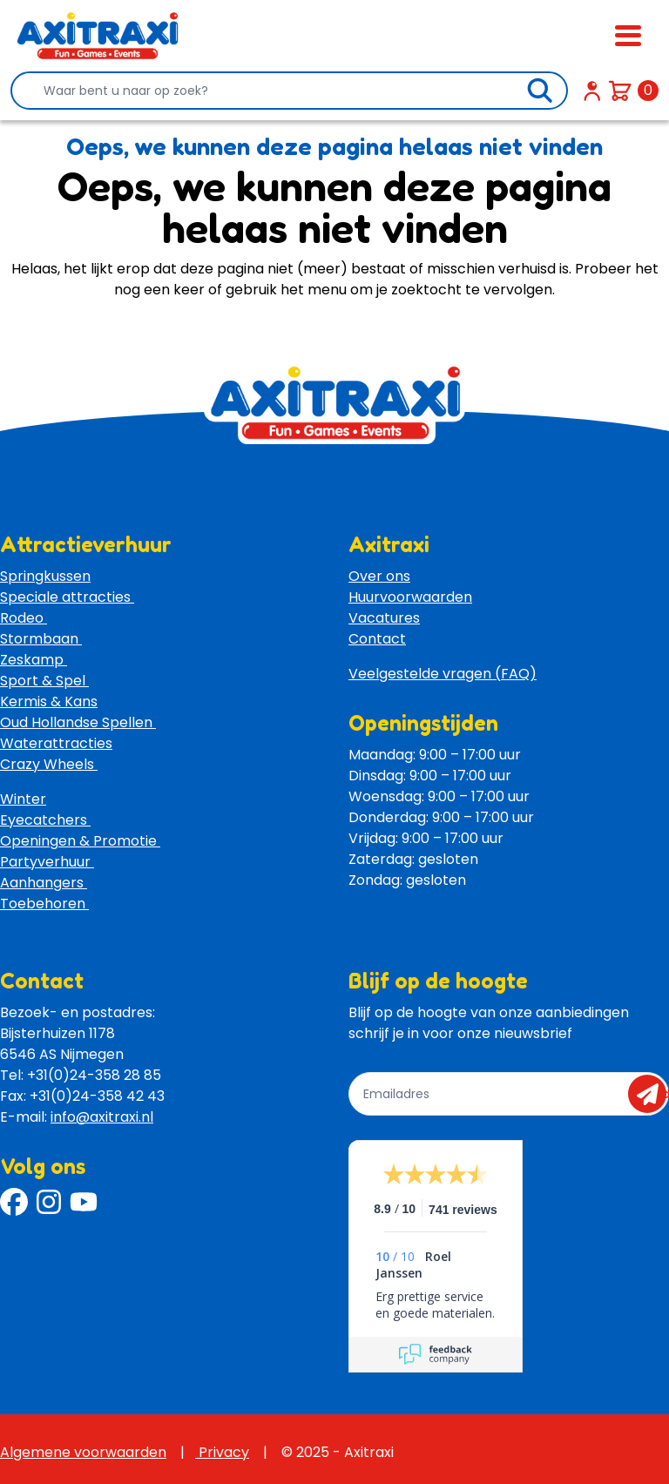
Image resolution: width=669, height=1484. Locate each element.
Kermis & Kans (49, 701)
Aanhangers (43, 883)
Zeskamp (33, 660)
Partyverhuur (47, 862)
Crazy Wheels (49, 764)
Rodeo (23, 618)
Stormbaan (41, 639)
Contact (377, 639)
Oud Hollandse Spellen (78, 722)
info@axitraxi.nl (102, 1117)
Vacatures (384, 618)
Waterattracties (56, 743)
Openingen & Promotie (80, 841)
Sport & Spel (44, 681)
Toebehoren (44, 904)
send (652, 1094)
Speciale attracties (67, 597)
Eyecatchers (45, 820)
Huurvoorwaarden (410, 597)
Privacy (222, 1452)
